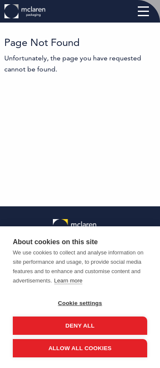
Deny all (79, 325)
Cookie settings (80, 303)
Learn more (68, 280)
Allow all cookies (79, 348)
